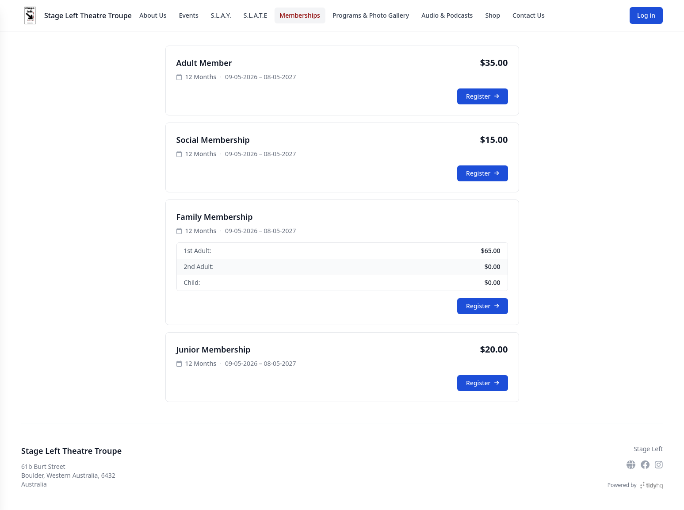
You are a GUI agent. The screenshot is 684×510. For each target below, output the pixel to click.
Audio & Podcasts (447, 15)
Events (189, 15)
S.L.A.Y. (221, 15)
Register (482, 96)
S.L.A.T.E (255, 15)
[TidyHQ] (651, 485)
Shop (492, 15)
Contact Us (528, 15)
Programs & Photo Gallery (370, 15)
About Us (152, 15)
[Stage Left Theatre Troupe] (30, 15)
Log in (646, 15)
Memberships (299, 15)
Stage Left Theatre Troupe (88, 15)
